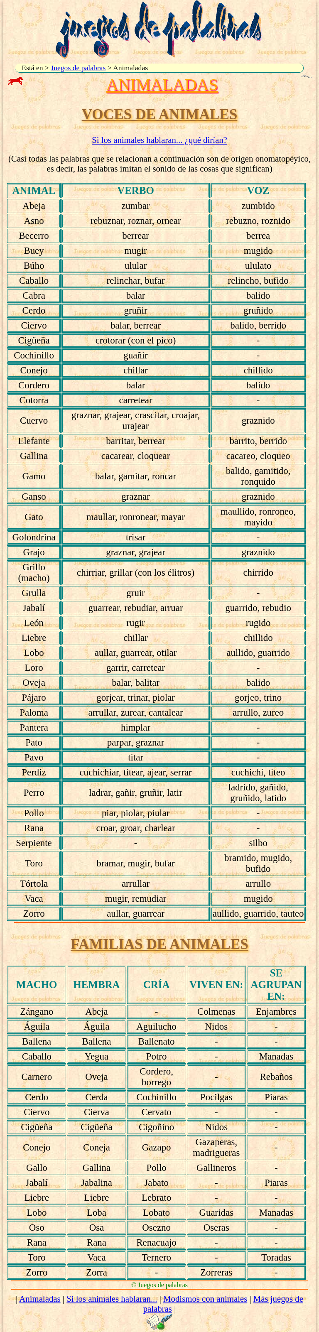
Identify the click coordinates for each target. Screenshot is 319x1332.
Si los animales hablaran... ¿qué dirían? (159, 140)
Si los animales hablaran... (111, 1298)
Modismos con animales (205, 1298)
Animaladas (39, 1298)
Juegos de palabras (78, 68)
